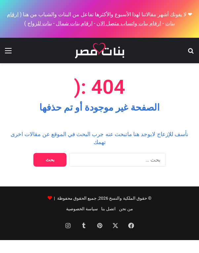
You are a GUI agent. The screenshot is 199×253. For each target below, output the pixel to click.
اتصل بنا (108, 208)
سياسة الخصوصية (82, 208)
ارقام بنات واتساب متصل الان (129, 23)
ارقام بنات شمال (74, 23)
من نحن (126, 208)
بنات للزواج (39, 23)
